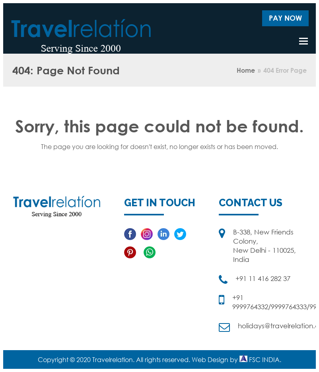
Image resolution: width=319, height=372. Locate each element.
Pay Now (285, 18)
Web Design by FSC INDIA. (236, 360)
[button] (303, 41)
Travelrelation (112, 360)
